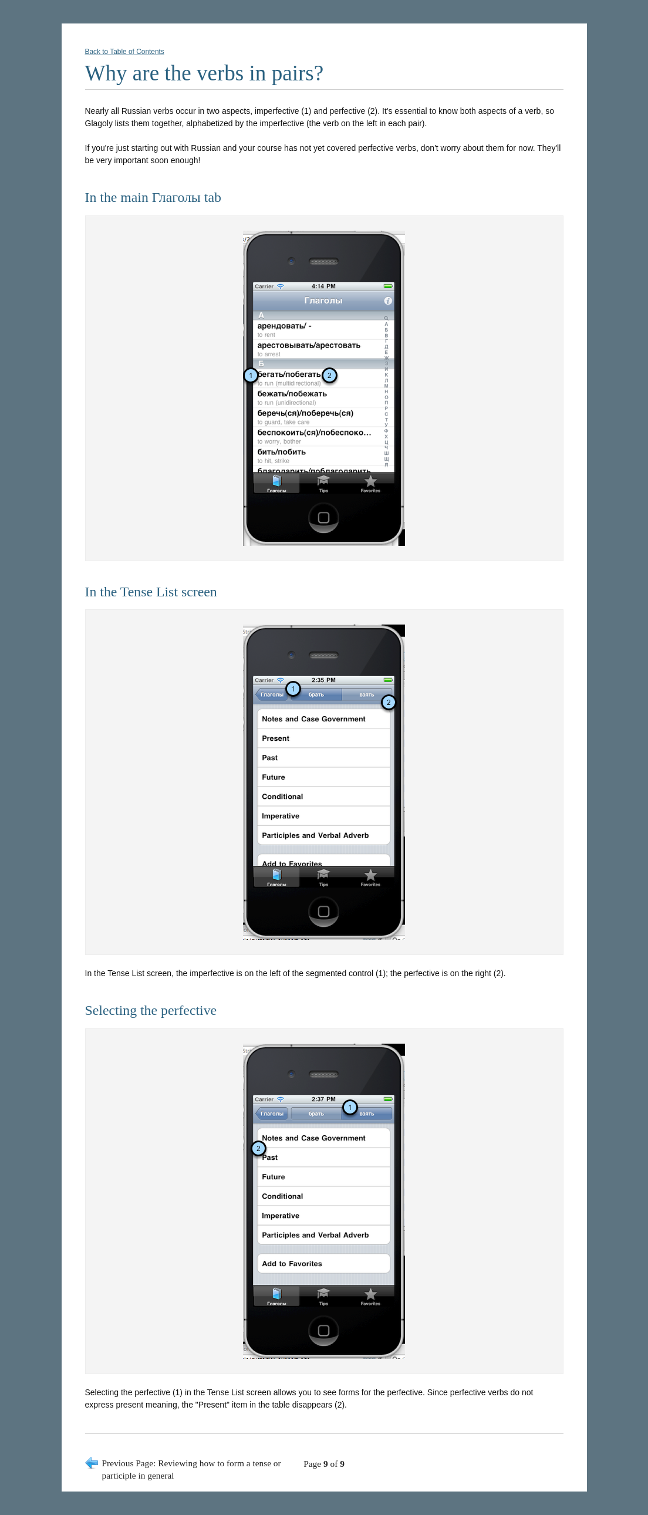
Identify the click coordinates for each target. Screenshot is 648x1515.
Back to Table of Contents (124, 52)
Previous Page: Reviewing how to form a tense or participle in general (191, 1469)
